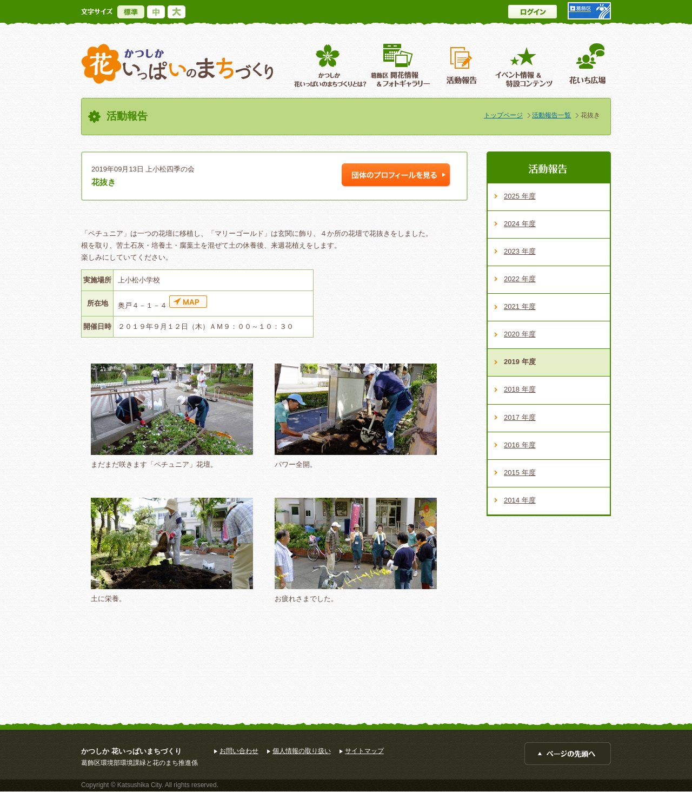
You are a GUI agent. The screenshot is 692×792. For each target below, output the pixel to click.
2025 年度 (520, 196)
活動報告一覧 (551, 115)
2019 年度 (520, 362)
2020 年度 (520, 334)
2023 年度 (520, 251)
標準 (130, 11)
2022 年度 (520, 279)
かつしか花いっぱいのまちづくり (177, 64)
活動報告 (463, 65)
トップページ (503, 115)
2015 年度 (520, 472)
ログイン (532, 11)
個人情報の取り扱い (301, 751)
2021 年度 (520, 306)
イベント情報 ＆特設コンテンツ (525, 65)
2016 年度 (520, 445)
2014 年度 (520, 500)
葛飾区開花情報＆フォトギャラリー (400, 65)
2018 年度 (520, 389)
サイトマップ (364, 751)
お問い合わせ (238, 751)
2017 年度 (520, 417)
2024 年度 (520, 224)
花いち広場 (584, 65)
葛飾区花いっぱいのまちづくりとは (329, 65)
